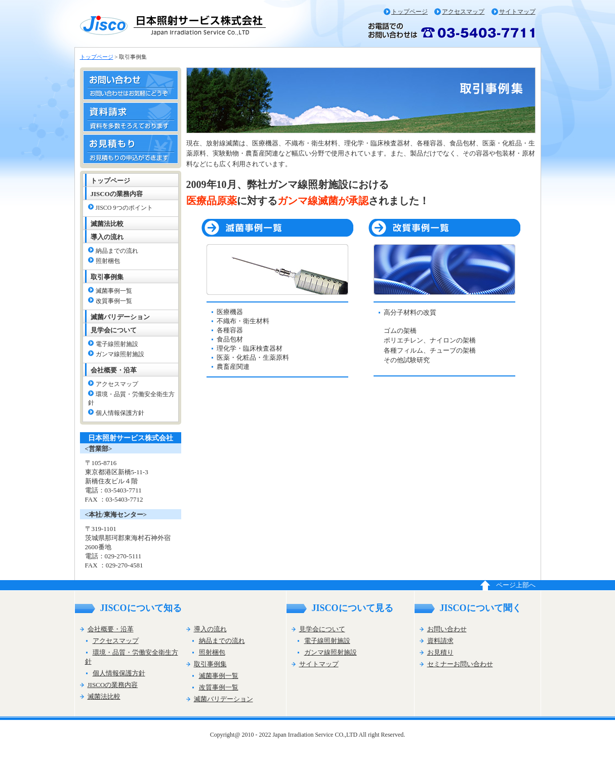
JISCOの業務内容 (117, 194)
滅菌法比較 (107, 223)
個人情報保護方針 (120, 412)
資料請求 (440, 640)
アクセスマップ (463, 11)
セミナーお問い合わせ (460, 664)
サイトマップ (517, 11)
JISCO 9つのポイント (124, 207)
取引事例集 (107, 277)
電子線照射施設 (117, 344)
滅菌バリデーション (120, 317)
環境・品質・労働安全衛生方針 (131, 398)
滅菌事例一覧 (114, 290)
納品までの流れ (117, 250)
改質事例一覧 (114, 301)
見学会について (114, 330)
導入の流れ (107, 237)
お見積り (440, 652)
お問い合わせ (447, 629)
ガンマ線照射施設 (120, 354)
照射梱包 (108, 260)
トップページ (409, 11)
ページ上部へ (516, 585)
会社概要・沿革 (114, 370)
